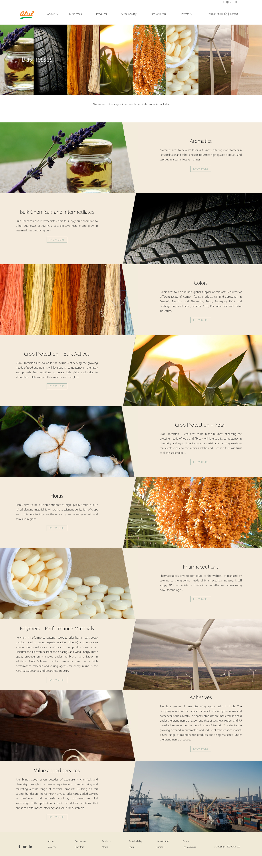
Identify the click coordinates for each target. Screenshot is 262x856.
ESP (230, 2)
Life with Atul (162, 841)
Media (105, 847)
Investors (79, 847)
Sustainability (135, 841)
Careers (51, 847)
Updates (160, 847)
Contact (234, 14)
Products (106, 841)
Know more (200, 169)
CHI (225, 2)
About (51, 841)
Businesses (80, 841)
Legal (131, 847)
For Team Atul (189, 847)
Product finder (217, 14)
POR (236, 2)
